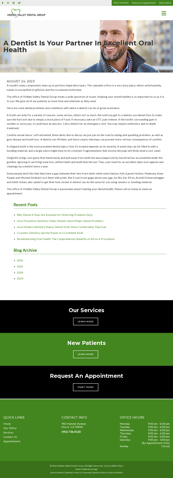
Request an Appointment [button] (144, 3)
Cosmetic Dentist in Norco (95, 472)
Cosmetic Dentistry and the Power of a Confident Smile (50, 232)
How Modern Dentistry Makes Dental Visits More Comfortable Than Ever (62, 226)
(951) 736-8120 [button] (121, 3)
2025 (20, 266)
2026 (20, 260)
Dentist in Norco (73, 472)
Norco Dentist (116, 472)
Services (8, 432)
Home (7, 423)
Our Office (10, 428)
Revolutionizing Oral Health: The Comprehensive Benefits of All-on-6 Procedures (66, 238)
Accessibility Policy (114, 466)
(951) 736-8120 (71, 431)
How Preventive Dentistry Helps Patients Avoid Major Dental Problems (60, 220)
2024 (20, 272)
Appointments (11, 441)
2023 (20, 278)
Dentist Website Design (86, 469)
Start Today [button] (86, 387)
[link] (2, 3)
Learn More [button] (86, 321)
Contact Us (10, 436)
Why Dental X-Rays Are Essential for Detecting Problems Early (55, 214)
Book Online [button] (165, 3)
